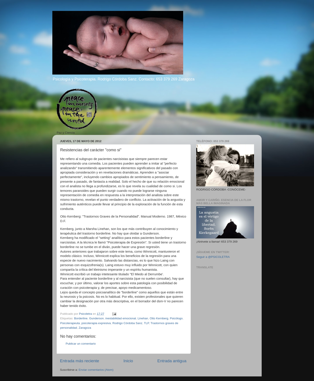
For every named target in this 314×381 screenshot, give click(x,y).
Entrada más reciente (79, 361)
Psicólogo (176, 318)
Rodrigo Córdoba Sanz (127, 323)
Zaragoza (85, 327)
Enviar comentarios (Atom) (96, 369)
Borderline (81, 318)
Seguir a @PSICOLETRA (213, 257)
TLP (146, 323)
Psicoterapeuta (70, 323)
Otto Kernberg (159, 318)
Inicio (128, 361)
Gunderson (96, 318)
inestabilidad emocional (120, 318)
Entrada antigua (171, 361)
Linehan (143, 318)
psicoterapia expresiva (96, 323)
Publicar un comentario (81, 343)
